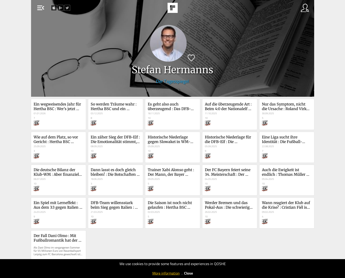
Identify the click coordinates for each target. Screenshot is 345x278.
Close (188, 273)
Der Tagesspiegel (172, 81)
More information (166, 273)
